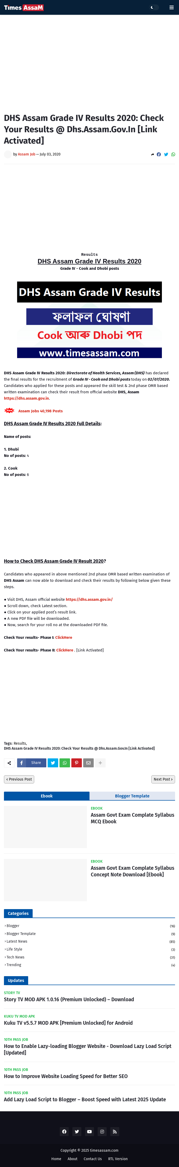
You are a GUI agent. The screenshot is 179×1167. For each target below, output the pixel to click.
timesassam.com (104, 1150)
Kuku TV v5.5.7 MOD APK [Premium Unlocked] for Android (68, 1023)
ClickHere (63, 637)
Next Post (162, 779)
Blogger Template (132, 796)
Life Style (91, 950)
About (72, 1159)
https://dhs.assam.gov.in (26, 398)
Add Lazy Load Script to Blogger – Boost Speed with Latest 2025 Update (85, 1100)
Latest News (91, 942)
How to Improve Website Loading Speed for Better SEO (66, 1076)
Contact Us (93, 1159)
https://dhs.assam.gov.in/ (89, 599)
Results (20, 743)
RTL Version (118, 1159)
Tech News (91, 958)
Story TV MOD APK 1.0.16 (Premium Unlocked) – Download (69, 999)
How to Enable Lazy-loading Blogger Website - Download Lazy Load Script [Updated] (87, 1049)
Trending (91, 965)
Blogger (91, 926)
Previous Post (20, 779)
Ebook (47, 796)
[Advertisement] (89, 60)
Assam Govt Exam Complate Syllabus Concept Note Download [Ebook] (132, 871)
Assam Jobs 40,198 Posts (40, 411)
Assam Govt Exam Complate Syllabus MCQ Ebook (132, 818)
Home (56, 1159)
